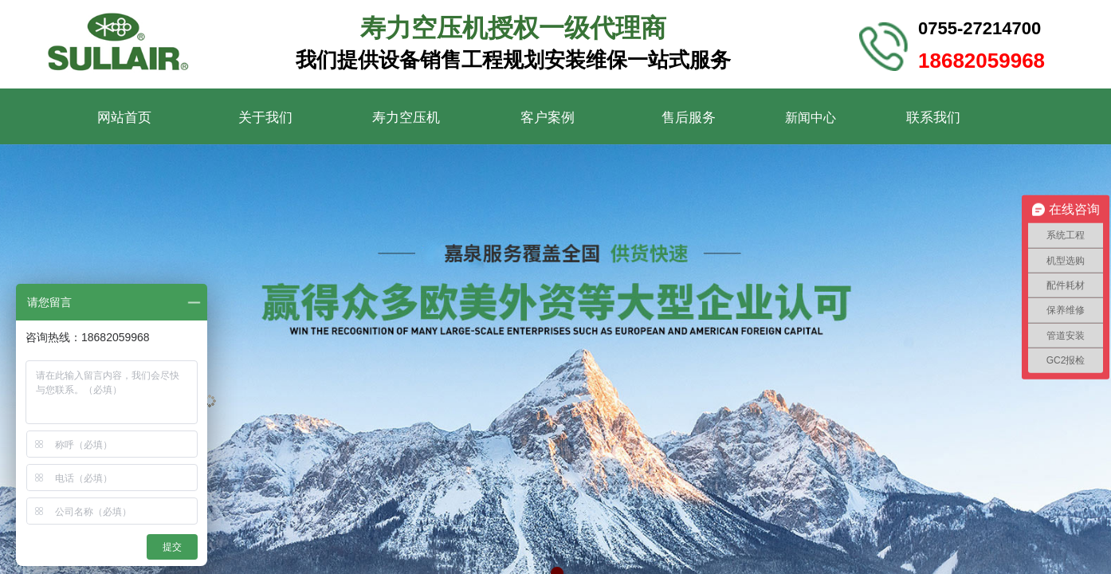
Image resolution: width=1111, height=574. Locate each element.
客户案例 (547, 117)
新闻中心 (810, 117)
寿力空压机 (406, 117)
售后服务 (688, 117)
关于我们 (265, 117)
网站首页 (124, 117)
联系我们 (933, 117)
